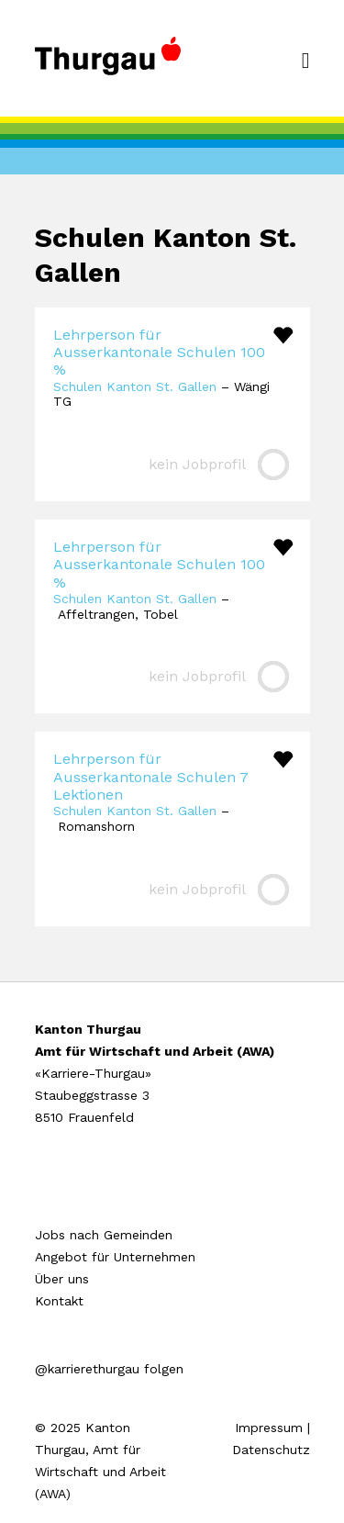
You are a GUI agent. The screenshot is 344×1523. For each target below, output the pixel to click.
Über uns (62, 1278)
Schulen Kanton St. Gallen (134, 386)
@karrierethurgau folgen (109, 1368)
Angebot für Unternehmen (115, 1256)
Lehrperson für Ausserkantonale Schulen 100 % (159, 352)
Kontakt (59, 1300)
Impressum (269, 1427)
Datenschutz (271, 1449)
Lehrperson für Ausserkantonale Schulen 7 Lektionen (151, 776)
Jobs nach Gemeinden (103, 1234)
